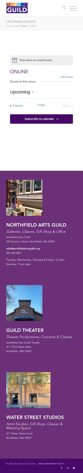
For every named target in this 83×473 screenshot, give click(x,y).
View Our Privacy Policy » (51, 463)
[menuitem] (62, 8)
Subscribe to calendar (39, 119)
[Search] (62, 8)
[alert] (41, 60)
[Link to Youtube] (74, 468)
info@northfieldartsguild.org (23, 248)
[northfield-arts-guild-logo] (34, 8)
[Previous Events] (16, 105)
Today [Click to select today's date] (41, 105)
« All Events (66, 77)
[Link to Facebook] (62, 468)
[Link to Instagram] (68, 468)
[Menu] (71, 8)
